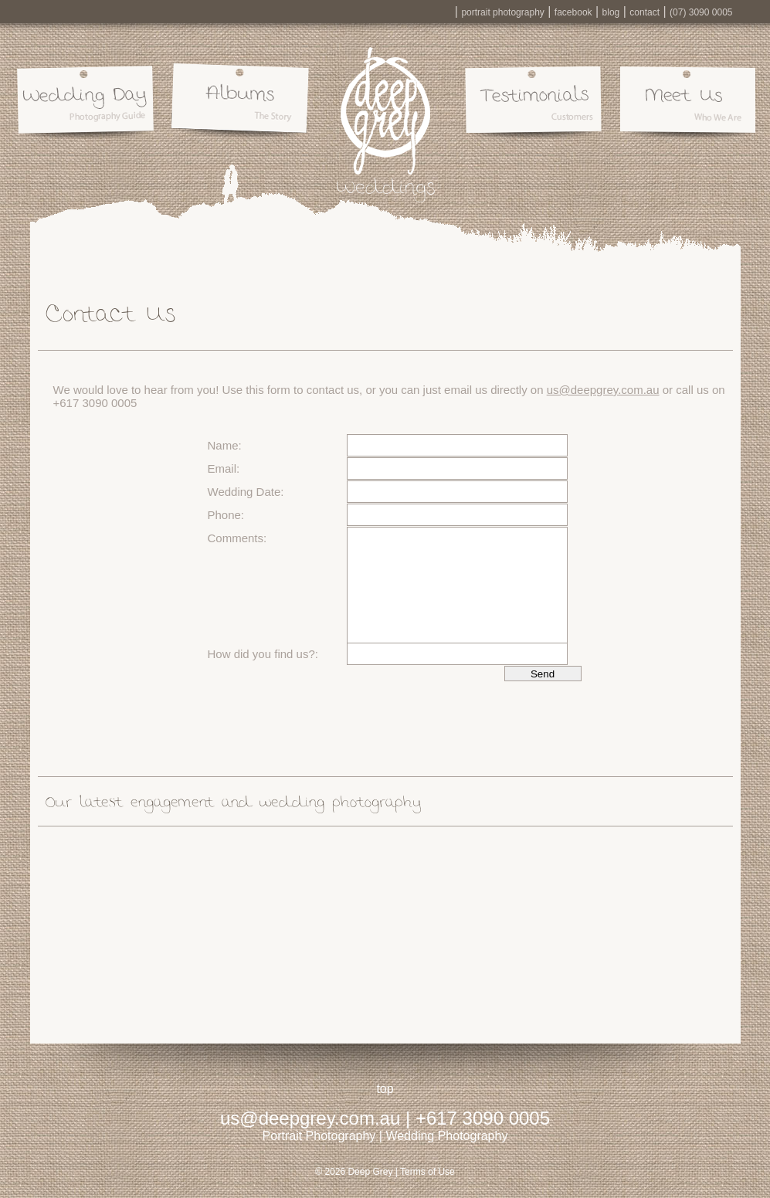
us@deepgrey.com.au (603, 389)
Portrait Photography (319, 1135)
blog (611, 12)
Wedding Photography (446, 1135)
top (384, 1088)
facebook (573, 12)
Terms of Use (427, 1171)
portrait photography (502, 12)
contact (644, 12)
